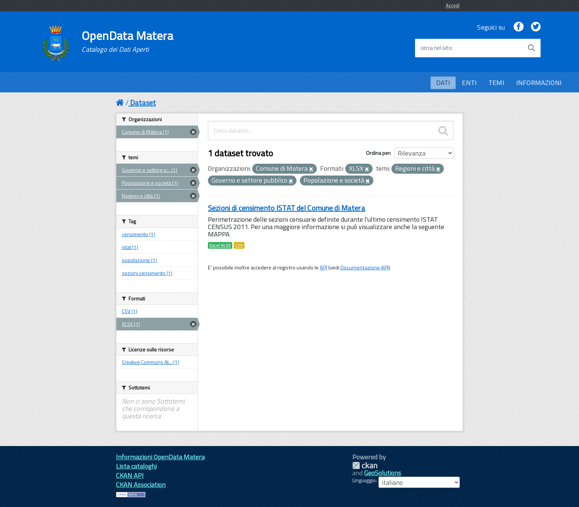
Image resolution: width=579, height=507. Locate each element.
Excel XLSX (220, 245)
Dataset (143, 102)
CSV (239, 245)
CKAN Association (140, 485)
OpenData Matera (127, 41)
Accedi (452, 5)
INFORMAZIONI (539, 83)
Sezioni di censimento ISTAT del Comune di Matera (286, 208)
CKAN (364, 465)
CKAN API (130, 475)
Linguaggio (364, 480)
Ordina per (378, 153)
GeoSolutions (382, 473)
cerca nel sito (436, 48)
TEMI (496, 83)
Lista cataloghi (136, 466)
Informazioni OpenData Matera (160, 457)
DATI (443, 83)
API (323, 267)
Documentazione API (364, 267)
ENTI (469, 83)
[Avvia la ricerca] (531, 48)
